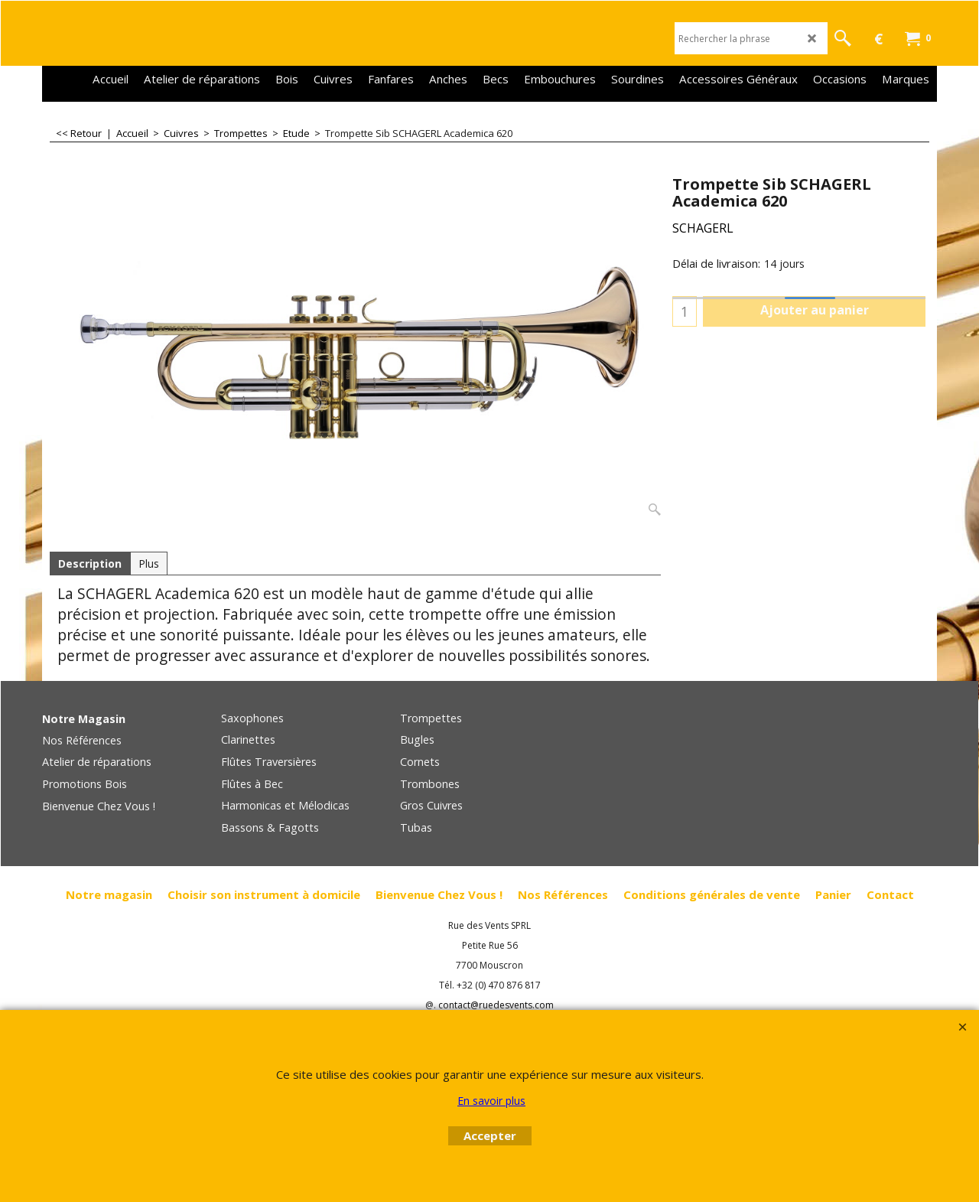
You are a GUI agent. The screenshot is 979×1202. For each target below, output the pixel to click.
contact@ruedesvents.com (496, 1004)
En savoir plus (491, 1100)
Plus (148, 563)
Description (90, 563)
